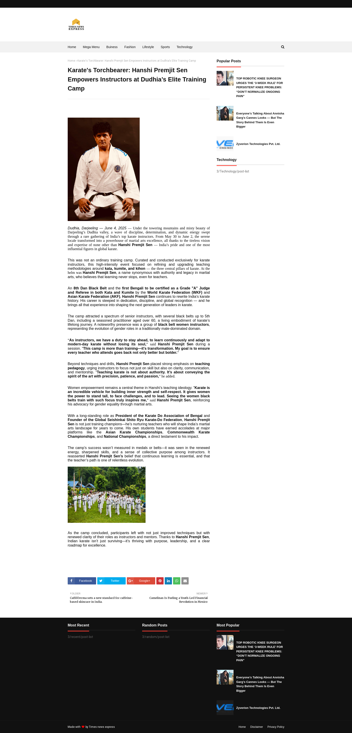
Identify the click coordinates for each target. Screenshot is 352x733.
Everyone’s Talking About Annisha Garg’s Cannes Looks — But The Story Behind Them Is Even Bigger (260, 120)
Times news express (102, 726)
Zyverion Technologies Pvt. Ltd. (258, 144)
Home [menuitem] (72, 47)
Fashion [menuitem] (130, 47)
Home (71, 60)
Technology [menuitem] (185, 47)
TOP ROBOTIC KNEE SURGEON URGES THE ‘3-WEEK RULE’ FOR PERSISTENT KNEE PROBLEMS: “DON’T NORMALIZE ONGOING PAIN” (259, 87)
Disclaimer (256, 726)
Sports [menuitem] (165, 47)
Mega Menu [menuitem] (91, 47)
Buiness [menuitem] (112, 47)
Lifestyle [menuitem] (148, 47)
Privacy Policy (275, 726)
